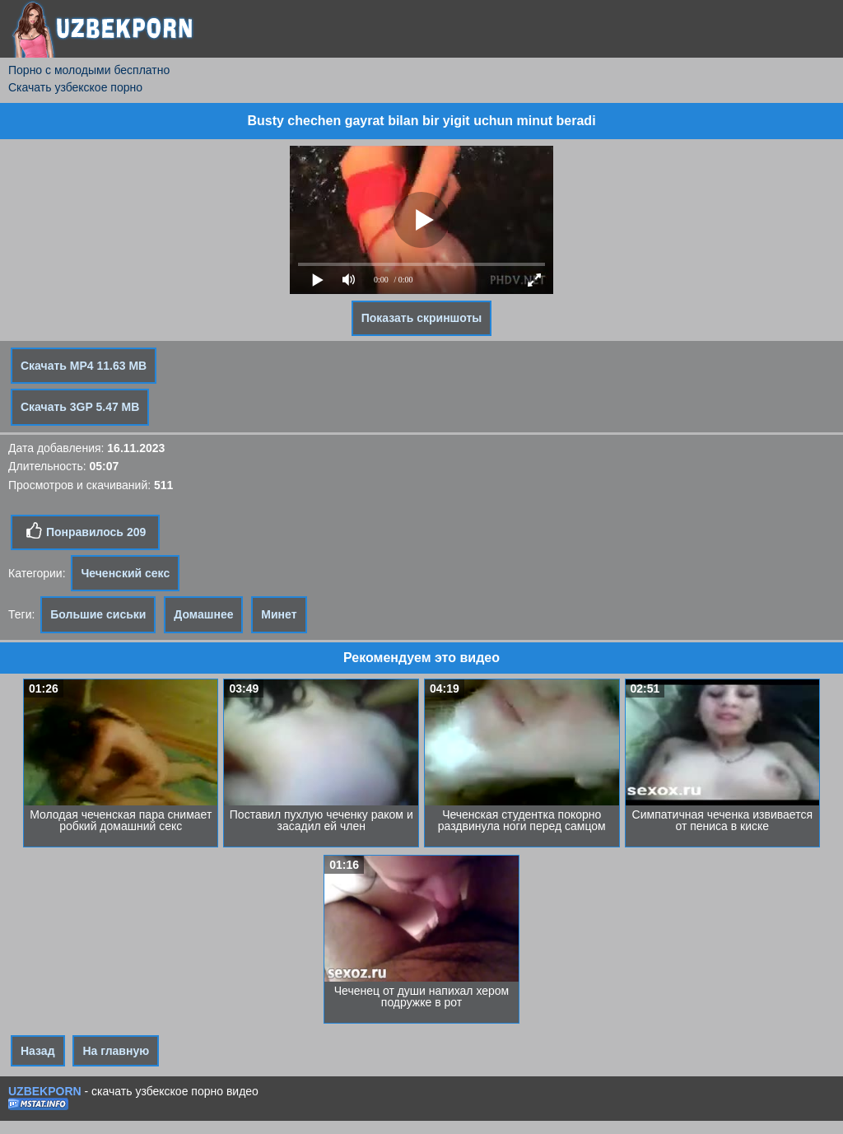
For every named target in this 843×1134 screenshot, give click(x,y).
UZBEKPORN (45, 1091)
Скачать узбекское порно (75, 87)
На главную (115, 1050)
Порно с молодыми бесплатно (89, 70)
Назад (38, 1050)
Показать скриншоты (421, 317)
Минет (278, 614)
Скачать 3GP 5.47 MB (80, 406)
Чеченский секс (125, 573)
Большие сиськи (98, 614)
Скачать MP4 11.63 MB (84, 365)
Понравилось (85, 531)
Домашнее (203, 614)
